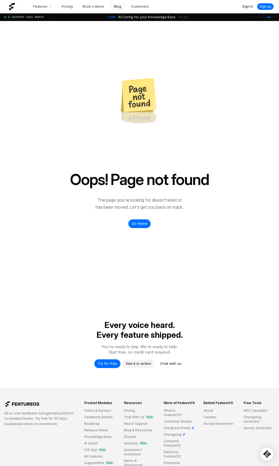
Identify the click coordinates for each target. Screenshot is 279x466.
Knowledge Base (98, 437)
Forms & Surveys (97, 410)
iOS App (95, 450)
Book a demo (93, 6)
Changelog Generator (252, 419)
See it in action (138, 363)
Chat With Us (139, 417)
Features (42, 6)
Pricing (67, 6)
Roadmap (92, 424)
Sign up (265, 6)
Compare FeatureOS (172, 443)
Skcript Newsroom (218, 424)
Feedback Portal (179, 428)
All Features (93, 456)
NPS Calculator (255, 410)
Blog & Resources (138, 430)
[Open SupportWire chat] (267, 454)
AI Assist (91, 443)
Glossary (135, 443)
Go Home (139, 223)
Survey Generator (258, 428)
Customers (140, 6)
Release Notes (96, 430)
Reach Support (136, 424)
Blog (117, 6)
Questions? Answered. (133, 452)
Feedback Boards (98, 417)
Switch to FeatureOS (172, 454)
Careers (210, 417)
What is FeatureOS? (173, 412)
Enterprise (172, 463)
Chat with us (170, 363)
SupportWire (99, 463)
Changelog (175, 434)
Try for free (107, 363)
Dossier (130, 437)
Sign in (247, 6)
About (208, 410)
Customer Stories (178, 421)
